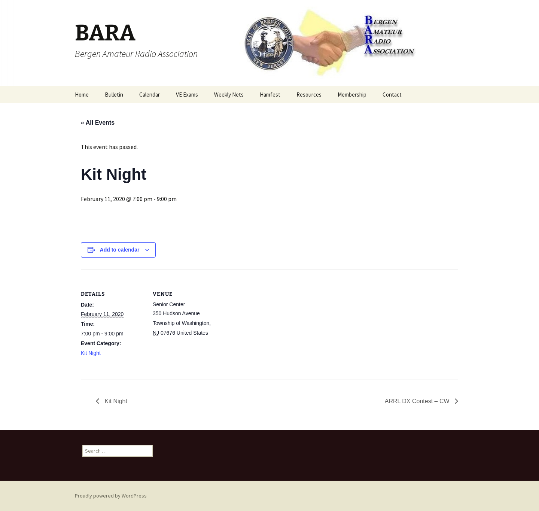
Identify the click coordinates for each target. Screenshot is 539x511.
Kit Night (91, 353)
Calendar (149, 94)
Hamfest (270, 94)
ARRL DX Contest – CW (418, 401)
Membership (352, 94)
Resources (309, 94)
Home (82, 94)
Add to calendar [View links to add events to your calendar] (120, 250)
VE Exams (187, 94)
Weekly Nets (229, 94)
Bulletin (114, 94)
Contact (392, 94)
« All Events (98, 122)
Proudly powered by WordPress (111, 495)
